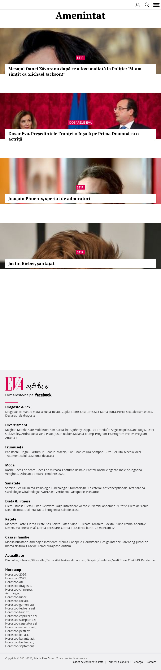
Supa (73, 524)
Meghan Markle (16, 430)
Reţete (10, 519)
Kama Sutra (108, 412)
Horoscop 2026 (15, 574)
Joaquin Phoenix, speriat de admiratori (49, 198)
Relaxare (49, 506)
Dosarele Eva (80, 122)
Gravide (31, 546)
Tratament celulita (17, 456)
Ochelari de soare (31, 474)
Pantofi (91, 470)
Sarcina (10, 488)
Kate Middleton (38, 430)
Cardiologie (13, 492)
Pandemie (148, 560)
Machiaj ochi (132, 452)
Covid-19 (134, 560)
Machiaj (62, 452)
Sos (48, 524)
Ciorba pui (68, 528)
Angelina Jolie (120, 430)
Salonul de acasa (42, 456)
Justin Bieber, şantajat (31, 263)
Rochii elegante (107, 470)
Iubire (75, 412)
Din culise (11, 560)
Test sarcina (137, 488)
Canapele (75, 542)
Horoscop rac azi (16, 601)
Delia (34, 434)
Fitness (18, 506)
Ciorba (31, 524)
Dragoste (11, 412)
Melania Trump (83, 434)
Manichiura (83, 452)
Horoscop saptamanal (20, 646)
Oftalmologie (31, 492)
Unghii (25, 452)
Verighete (11, 474)
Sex (96, 412)
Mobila (63, 542)
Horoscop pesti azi (17, 631)
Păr (7, 452)
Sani (71, 452)
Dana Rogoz (138, 430)
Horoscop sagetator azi (21, 623)
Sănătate (12, 483)
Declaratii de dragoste (20, 415)
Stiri (80, 57)
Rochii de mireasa (49, 470)
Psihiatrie (92, 492)
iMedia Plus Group (44, 658)
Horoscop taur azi (17, 612)
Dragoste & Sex (17, 407)
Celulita (118, 452)
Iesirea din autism (73, 560)
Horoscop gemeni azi (19, 605)
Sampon (97, 452)
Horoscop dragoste (18, 586)
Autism (66, 546)
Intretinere (70, 506)
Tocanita (97, 524)
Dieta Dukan (32, 506)
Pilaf (33, 528)
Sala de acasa (70, 510)
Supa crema (124, 524)
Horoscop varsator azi (20, 627)
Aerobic (84, 506)
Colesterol (95, 488)
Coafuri (50, 452)
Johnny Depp (81, 430)
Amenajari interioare (43, 542)
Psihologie (43, 488)
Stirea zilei (38, 560)
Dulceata (84, 524)
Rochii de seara (25, 470)
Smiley (15, 434)
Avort (44, 492)
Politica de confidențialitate (87, 662)
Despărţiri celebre (99, 560)
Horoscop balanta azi (19, 638)
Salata (56, 524)
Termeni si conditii (118, 662)
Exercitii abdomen (103, 506)
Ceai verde (56, 492)
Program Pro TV (123, 434)
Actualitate (14, 555)
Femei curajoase (49, 546)
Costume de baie (73, 470)
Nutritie (122, 506)
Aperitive (140, 524)
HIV (67, 492)
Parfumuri (37, 452)
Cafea (65, 524)
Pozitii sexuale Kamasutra (134, 412)
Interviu (25, 560)
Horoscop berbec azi (19, 642)
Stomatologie (78, 488)
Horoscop (13, 569)
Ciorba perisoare (48, 528)
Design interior (110, 542)
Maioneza (22, 528)
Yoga (59, 506)
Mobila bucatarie (16, 542)
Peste (41, 524)
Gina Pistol (46, 434)
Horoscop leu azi (16, 635)
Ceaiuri (21, 488)
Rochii (15, 452)
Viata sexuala (42, 412)
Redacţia (138, 662)
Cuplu (66, 412)
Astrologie (12, 593)
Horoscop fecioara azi (20, 608)
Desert (9, 528)
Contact (151, 662)
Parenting (128, 542)
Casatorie (86, 412)
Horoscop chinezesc (18, 589)
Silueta (31, 510)
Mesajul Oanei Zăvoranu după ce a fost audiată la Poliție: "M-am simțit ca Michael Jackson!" (75, 71)
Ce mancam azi (105, 528)
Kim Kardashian (60, 430)
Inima (31, 488)
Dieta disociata (15, 510)
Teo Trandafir (100, 430)
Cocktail (109, 524)
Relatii (56, 412)
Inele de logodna (130, 470)
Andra (25, 434)
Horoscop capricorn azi (21, 616)
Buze (108, 452)
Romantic (25, 412)
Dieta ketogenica (48, 510)
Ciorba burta (84, 528)
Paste (22, 524)
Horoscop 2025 (15, 578)
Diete (8, 506)
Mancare (11, 524)
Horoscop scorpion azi (20, 620)
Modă (10, 465)
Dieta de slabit (138, 506)
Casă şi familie (17, 537)
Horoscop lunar (15, 597)
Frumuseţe (14, 447)
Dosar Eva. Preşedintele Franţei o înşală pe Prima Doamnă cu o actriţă (73, 136)
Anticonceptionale (115, 488)
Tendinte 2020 (54, 474)
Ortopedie (78, 492)
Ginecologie (59, 488)
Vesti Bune (119, 560)
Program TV (103, 434)
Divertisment (16, 425)
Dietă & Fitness (17, 501)
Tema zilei (53, 560)
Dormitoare (91, 542)
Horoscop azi (14, 582)
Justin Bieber (63, 434)
